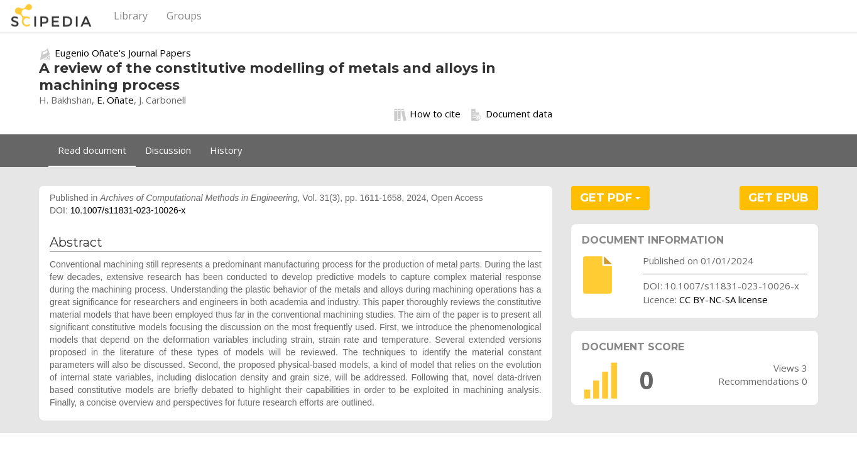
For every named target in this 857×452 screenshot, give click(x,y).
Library (131, 16)
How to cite (427, 114)
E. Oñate (115, 100)
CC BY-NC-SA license (723, 299)
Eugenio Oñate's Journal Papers (123, 52)
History (226, 150)
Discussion (168, 150)
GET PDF (610, 198)
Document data (511, 114)
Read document (92, 150)
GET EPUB (778, 198)
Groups (184, 16)
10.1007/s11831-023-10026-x (128, 210)
